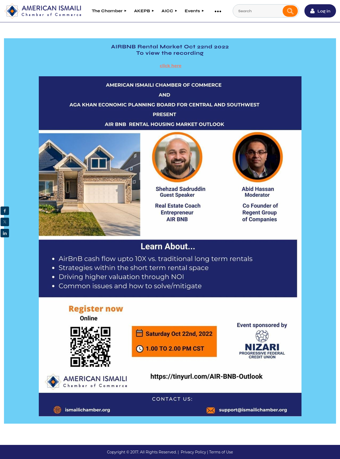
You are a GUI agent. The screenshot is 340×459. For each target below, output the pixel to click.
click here (171, 65)
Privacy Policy (193, 452)
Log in (323, 11)
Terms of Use (221, 452)
